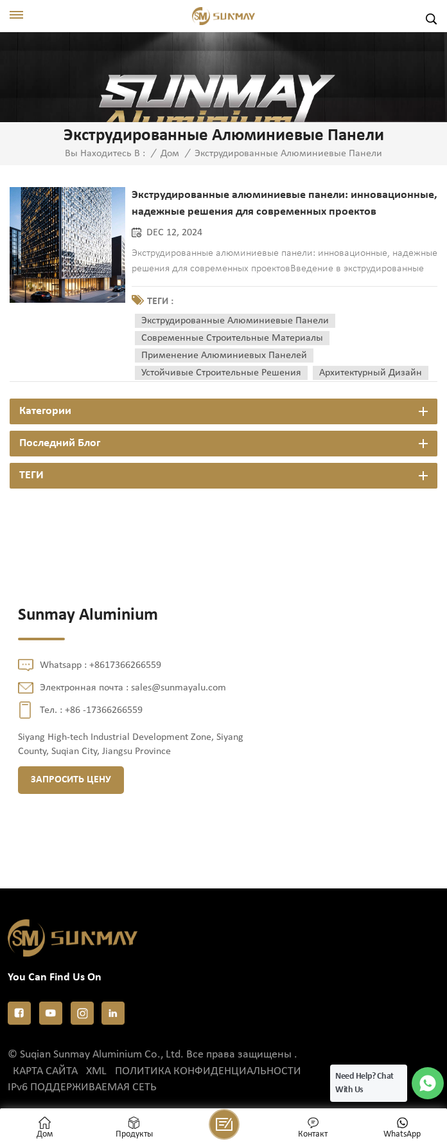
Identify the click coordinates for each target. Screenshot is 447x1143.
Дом (170, 153)
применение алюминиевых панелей (224, 355)
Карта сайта (45, 1071)
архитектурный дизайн (370, 373)
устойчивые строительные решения (221, 373)
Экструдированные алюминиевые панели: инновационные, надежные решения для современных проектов (284, 203)
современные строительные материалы (232, 338)
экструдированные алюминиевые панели (235, 321)
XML (96, 1071)
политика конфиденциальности (208, 1071)
